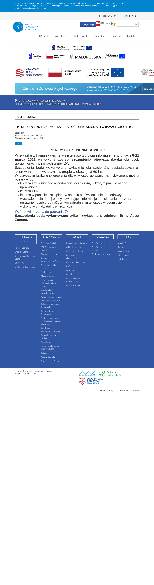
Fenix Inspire (134, 391)
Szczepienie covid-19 (53, 100)
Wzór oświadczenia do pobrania (41, 211)
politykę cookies (39, 8)
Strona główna (28, 100)
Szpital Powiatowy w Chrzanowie (41, 371)
